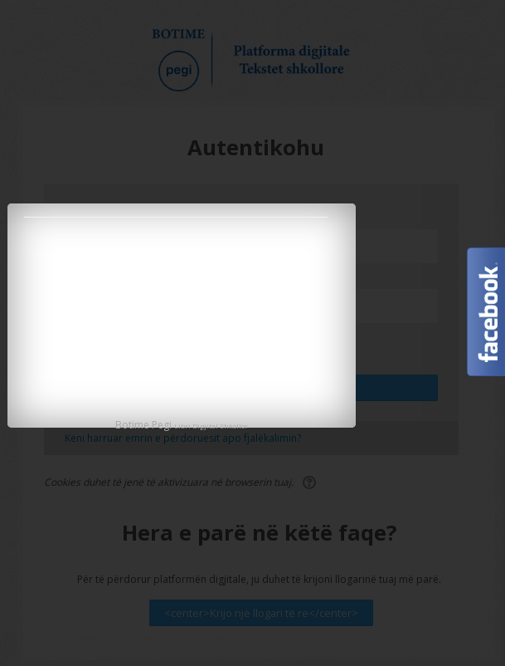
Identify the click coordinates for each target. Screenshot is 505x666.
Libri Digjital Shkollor (211, 425)
